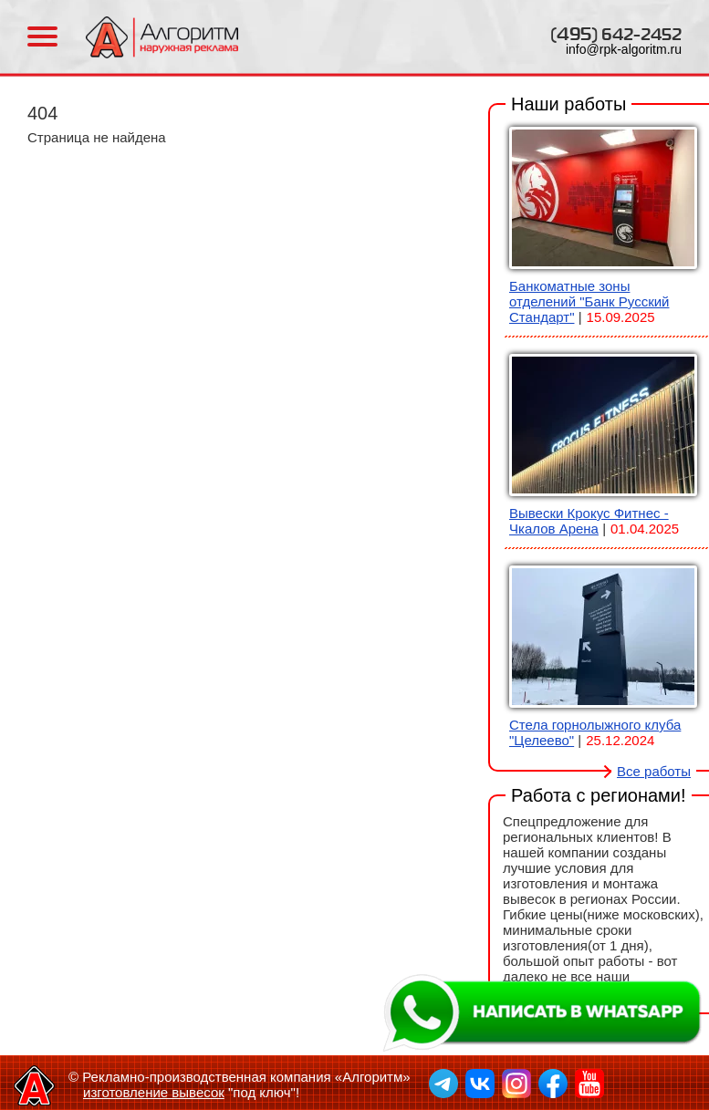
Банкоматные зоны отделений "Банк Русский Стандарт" (589, 301)
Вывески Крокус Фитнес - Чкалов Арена (589, 520)
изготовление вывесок (153, 1092)
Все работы (654, 771)
